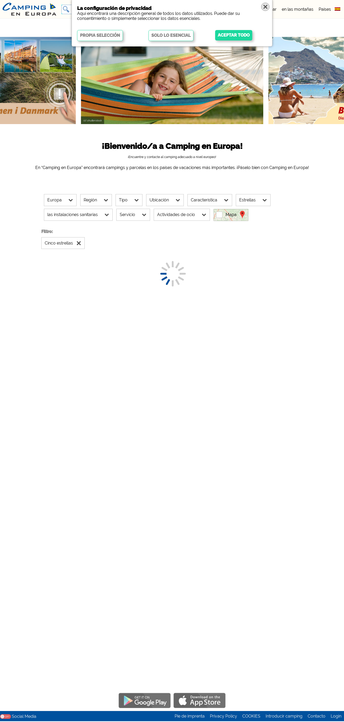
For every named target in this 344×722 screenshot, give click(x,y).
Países (325, 9)
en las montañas (297, 9)
